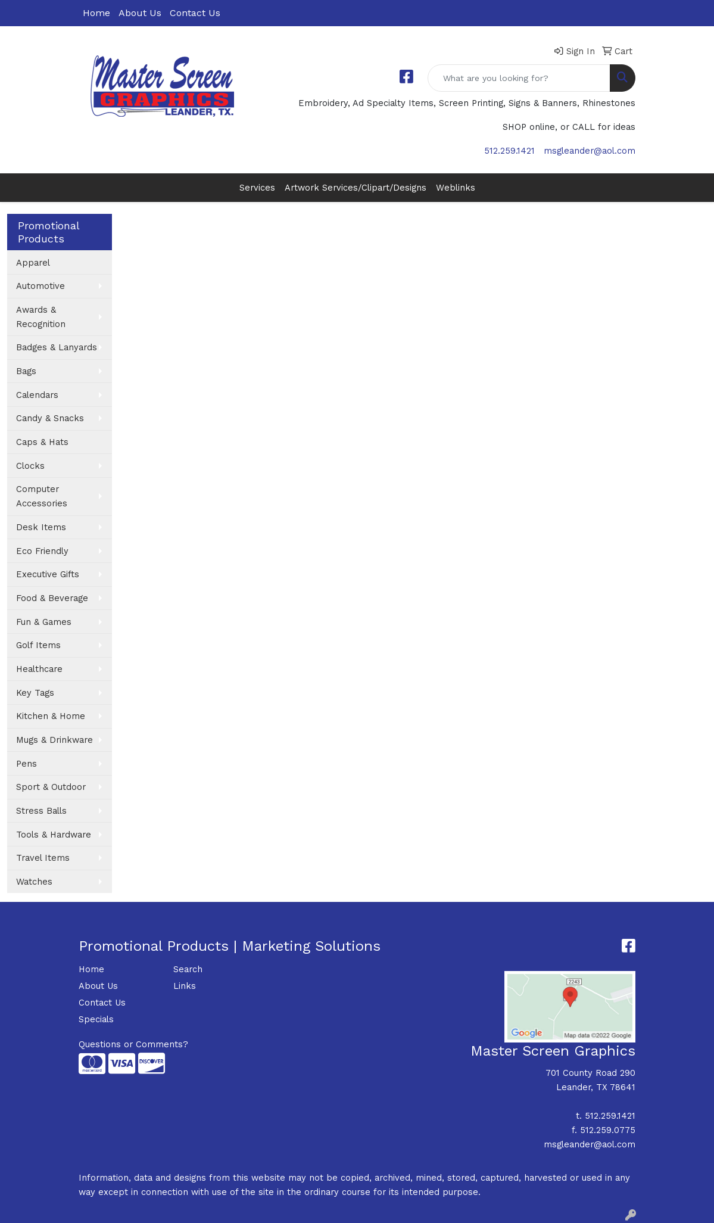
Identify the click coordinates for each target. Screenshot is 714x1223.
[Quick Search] (519, 78)
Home (96, 12)
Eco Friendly (42, 551)
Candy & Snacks (50, 418)
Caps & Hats (42, 442)
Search (187, 969)
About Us (140, 12)
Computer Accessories (41, 496)
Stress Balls (41, 810)
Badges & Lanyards (56, 347)
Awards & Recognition (41, 316)
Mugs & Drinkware (54, 740)
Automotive (40, 286)
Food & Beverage (52, 598)
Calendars (37, 395)
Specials (96, 1019)
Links (184, 986)
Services (257, 187)
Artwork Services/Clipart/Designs (355, 187)
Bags (26, 371)
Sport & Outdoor (51, 787)
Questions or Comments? (133, 1044)
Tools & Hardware (53, 834)
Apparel (33, 262)
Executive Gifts (47, 574)
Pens (26, 763)
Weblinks (455, 187)
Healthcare (39, 669)
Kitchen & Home (50, 716)
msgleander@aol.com (589, 150)
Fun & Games (43, 622)
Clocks (30, 465)
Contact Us (195, 12)
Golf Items (38, 645)
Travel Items (43, 857)
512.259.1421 (509, 150)
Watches (34, 881)
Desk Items (41, 527)
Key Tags (35, 692)
